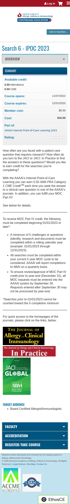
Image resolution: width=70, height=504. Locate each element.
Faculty (11, 426)
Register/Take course (22, 444)
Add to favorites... (58, 31)
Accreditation (16, 435)
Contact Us (42, 464)
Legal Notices (19, 464)
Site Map (31, 464)
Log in (51, 3)
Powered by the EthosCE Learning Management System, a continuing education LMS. (53, 499)
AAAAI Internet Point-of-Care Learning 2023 (30, 130)
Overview (12, 59)
